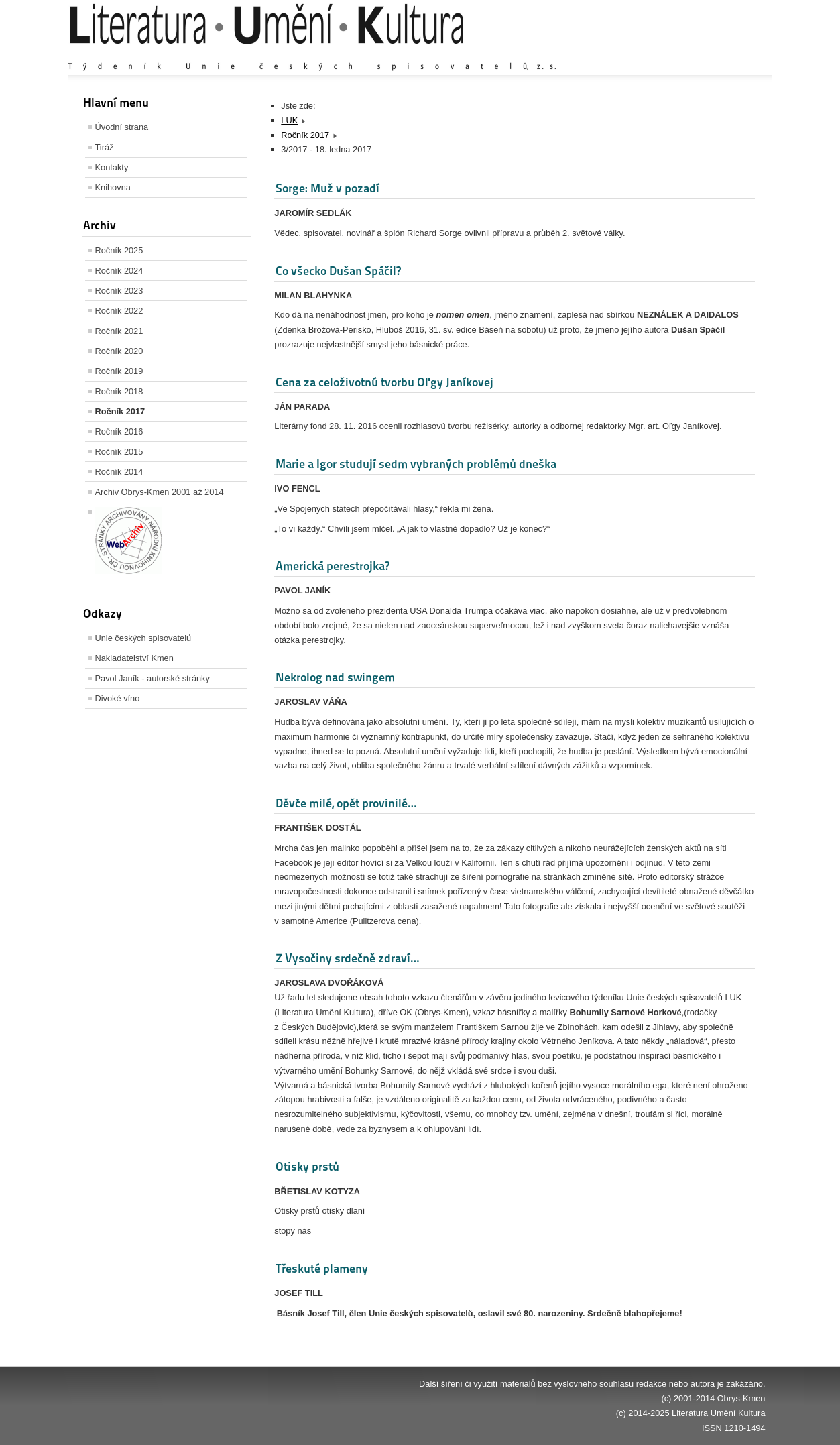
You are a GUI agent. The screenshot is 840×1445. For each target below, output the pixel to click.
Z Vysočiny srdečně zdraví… (347, 958)
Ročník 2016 (119, 431)
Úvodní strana (122, 127)
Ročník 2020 (119, 351)
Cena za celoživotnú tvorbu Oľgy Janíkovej (384, 382)
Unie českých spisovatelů (143, 638)
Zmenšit (725, 53)
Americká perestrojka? (332, 566)
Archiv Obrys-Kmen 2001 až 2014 (159, 492)
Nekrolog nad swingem (335, 677)
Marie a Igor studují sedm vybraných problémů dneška (416, 464)
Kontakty (112, 167)
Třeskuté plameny (322, 1268)
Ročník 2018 (119, 391)
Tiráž (104, 147)
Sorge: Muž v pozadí (327, 188)
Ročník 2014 (119, 472)
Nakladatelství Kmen (134, 658)
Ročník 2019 (119, 371)
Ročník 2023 (119, 291)
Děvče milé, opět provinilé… (346, 803)
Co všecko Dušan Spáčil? (338, 271)
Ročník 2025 (119, 250)
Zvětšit (648, 53)
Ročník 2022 (119, 311)
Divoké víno (117, 698)
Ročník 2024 (119, 271)
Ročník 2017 (120, 411)
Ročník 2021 (119, 331)
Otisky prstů (307, 1166)
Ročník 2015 (119, 452)
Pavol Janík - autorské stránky (152, 678)
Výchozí (685, 53)
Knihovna (113, 187)
